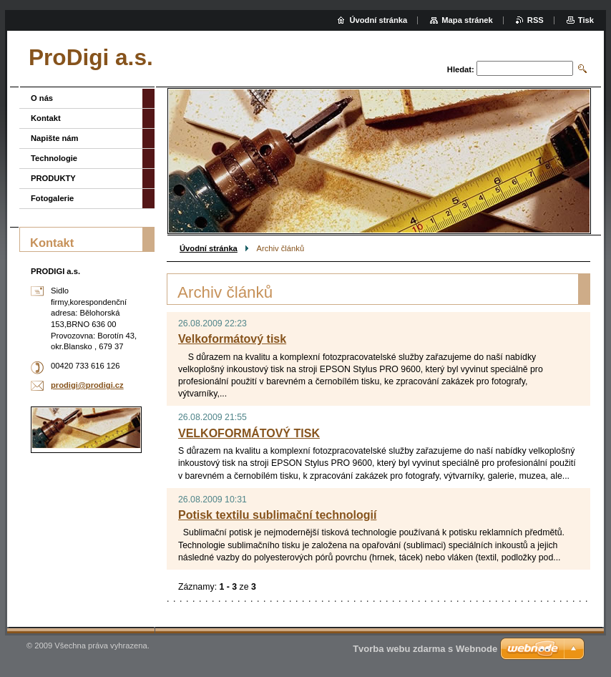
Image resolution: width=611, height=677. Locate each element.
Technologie (54, 158)
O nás (42, 98)
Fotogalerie (52, 198)
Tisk (586, 20)
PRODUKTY (53, 178)
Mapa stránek (467, 20)
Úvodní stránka (209, 248)
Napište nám (55, 138)
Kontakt (46, 118)
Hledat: (460, 69)
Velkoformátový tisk (232, 339)
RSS (535, 20)
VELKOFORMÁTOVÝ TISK (249, 433)
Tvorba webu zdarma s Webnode (425, 648)
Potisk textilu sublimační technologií (277, 515)
